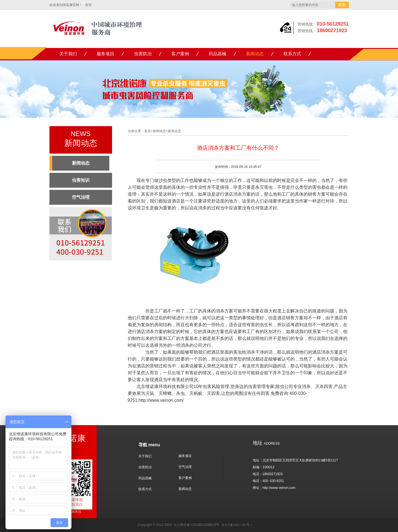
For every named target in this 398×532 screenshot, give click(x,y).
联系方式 (292, 53)
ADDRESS (266, 443)
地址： (258, 460)
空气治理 (185, 467)
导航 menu (149, 444)
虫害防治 (143, 53)
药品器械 (217, 53)
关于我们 (68, 53)
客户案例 (180, 53)
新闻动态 (255, 53)
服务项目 (105, 53)
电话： (258, 474)
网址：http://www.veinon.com (274, 488)
